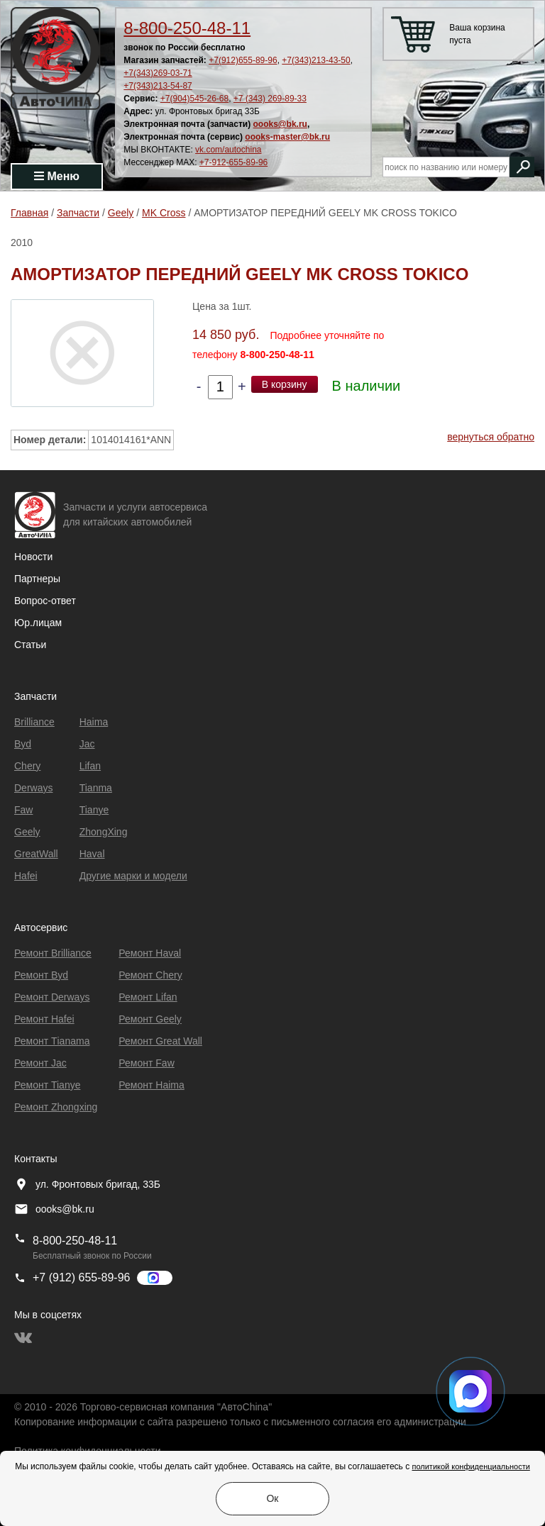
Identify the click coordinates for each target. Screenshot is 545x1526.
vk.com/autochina (228, 150)
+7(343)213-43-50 (316, 60)
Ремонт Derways (51, 997)
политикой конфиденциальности (470, 1466)
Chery (27, 766)
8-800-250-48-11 (187, 28)
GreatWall (36, 853)
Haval (92, 853)
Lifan (90, 766)
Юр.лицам (38, 622)
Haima (93, 722)
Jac (87, 744)
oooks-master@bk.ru (287, 137)
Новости (33, 556)
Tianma (95, 787)
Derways (33, 787)
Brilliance (34, 722)
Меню (56, 176)
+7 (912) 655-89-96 (81, 1277)
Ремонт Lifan (148, 997)
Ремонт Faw (146, 1063)
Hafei (26, 875)
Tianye (94, 809)
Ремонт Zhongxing (55, 1107)
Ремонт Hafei (44, 1019)
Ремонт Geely (150, 1019)
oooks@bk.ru (280, 124)
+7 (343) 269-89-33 (270, 99)
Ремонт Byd (41, 975)
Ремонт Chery (150, 975)
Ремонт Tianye (47, 1085)
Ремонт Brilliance (53, 953)
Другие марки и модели (133, 875)
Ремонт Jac (40, 1063)
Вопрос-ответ (45, 600)
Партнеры (37, 578)
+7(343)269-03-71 (157, 73)
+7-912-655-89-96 (233, 162)
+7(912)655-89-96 (243, 60)
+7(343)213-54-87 (157, 86)
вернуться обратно (490, 436)
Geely (27, 831)
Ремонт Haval (150, 953)
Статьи (30, 644)
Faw (23, 809)
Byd (22, 744)
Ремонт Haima (151, 1085)
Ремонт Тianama (51, 1041)
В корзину (284, 384)
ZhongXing (103, 831)
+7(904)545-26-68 (194, 99)
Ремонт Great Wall (160, 1041)
